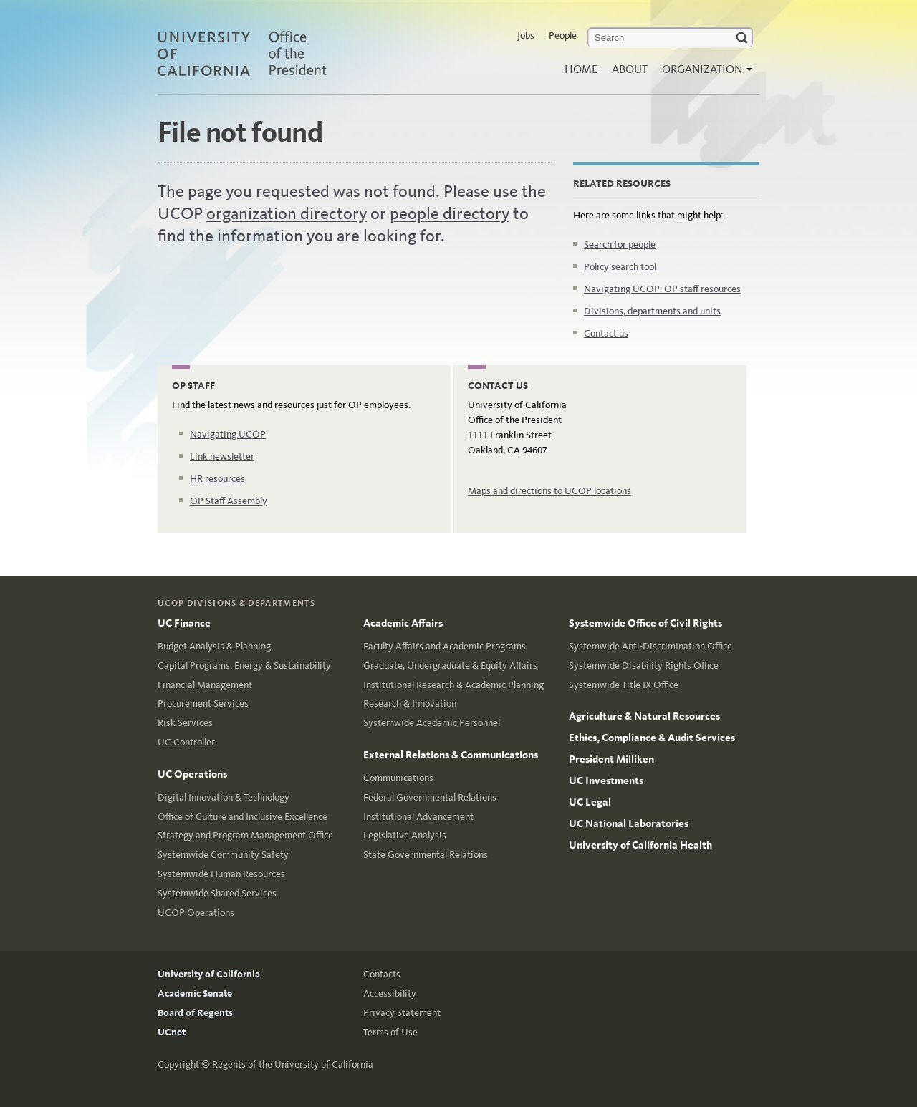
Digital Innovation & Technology (223, 797)
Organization (703, 73)
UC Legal (590, 802)
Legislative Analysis (404, 835)
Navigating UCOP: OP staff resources (662, 289)
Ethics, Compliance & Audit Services (652, 737)
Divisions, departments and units (652, 311)
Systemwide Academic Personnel (431, 723)
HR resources (217, 479)
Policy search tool (620, 267)
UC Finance (184, 623)
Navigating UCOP (228, 434)
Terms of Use (390, 1032)
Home (581, 69)
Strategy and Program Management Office (245, 835)
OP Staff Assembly (228, 501)
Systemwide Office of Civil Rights (645, 623)
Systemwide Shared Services (217, 893)
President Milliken (611, 759)
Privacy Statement (402, 1013)
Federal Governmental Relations (429, 797)
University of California (209, 974)
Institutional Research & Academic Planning (453, 685)
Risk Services (185, 723)
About (630, 69)
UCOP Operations (196, 913)
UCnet (172, 1032)
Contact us (606, 333)
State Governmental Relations (425, 855)
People (563, 35)
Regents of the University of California (292, 1064)
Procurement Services (203, 703)
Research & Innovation (409, 703)
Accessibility (389, 993)
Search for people (620, 244)
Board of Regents (195, 1013)
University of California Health (640, 844)
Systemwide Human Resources (221, 874)
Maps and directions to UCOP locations (549, 491)
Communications (398, 778)
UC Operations (192, 774)
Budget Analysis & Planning (214, 646)
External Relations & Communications (450, 754)
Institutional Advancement (418, 817)
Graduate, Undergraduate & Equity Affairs (450, 665)
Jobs (525, 35)
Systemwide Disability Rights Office (644, 665)
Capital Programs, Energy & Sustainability (244, 665)
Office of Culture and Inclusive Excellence (242, 817)
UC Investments (606, 780)
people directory (449, 213)
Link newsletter (222, 456)
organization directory (286, 213)
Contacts (381, 974)
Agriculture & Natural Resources (644, 716)
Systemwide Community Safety (223, 855)
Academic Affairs (403, 623)
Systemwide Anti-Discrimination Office (650, 646)
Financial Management (205, 685)
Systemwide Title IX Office (623, 685)
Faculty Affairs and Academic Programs (444, 646)
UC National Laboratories (628, 823)
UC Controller (186, 742)
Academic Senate (195, 993)
